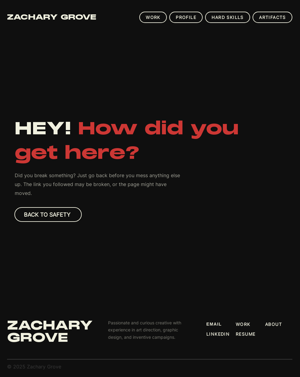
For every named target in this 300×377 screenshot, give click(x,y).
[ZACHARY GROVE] (65, 17)
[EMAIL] (221, 324)
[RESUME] (250, 334)
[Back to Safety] (48, 214)
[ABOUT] (279, 324)
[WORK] (250, 324)
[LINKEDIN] (221, 334)
